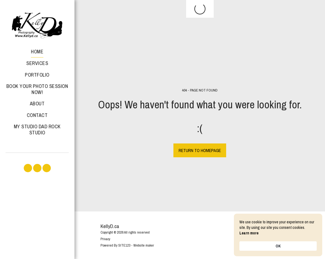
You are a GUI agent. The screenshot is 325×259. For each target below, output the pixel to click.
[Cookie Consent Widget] (278, 235)
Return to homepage (200, 150)
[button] (28, 168)
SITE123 (124, 245)
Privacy (105, 239)
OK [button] (278, 246)
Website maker (143, 245)
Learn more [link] (248, 233)
